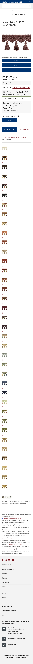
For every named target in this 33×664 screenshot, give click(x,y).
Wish (17, 60)
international (5, 582)
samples (4, 602)
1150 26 (29, 10)
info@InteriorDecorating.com (16, 638)
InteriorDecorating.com (12, 1)
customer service (6, 564)
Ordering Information (7, 539)
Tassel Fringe (14, 137)
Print (17, 65)
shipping (4, 578)
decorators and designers (9, 610)
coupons (4, 597)
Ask (17, 70)
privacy (4, 586)
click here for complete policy (14, 544)
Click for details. (24, 129)
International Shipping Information (11, 518)
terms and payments (8, 569)
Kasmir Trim (6, 137)
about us (4, 573)
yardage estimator (7, 606)
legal (3, 615)
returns (4, 593)
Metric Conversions (21, 87)
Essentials (23, 137)
